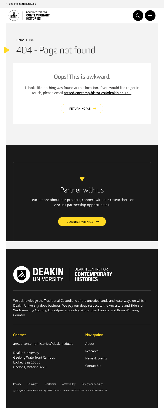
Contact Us (93, 365)
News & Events (96, 358)
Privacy (17, 383)
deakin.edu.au (27, 4)
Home (20, 40)
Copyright (32, 383)
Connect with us (80, 222)
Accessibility (69, 383)
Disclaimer (50, 383)
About (89, 343)
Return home (80, 109)
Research (91, 351)
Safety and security (92, 383)
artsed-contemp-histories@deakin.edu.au (97, 93)
